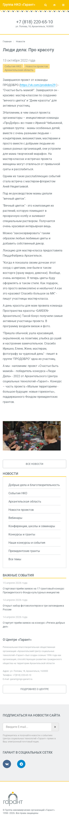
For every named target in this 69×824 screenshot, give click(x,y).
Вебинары (15, 518)
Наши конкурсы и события (26, 542)
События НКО (13, 66)
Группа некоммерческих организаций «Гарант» (30, 810)
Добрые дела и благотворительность (34, 485)
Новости (10, 474)
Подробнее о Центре (34, 689)
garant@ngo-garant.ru (21, 679)
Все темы (14, 559)
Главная (7, 41)
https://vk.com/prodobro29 (38, 85)
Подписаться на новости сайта (31, 715)
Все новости (34, 463)
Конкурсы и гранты (21, 534)
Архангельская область (19, 70)
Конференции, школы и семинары (31, 526)
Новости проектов (37, 66)
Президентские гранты (24, 551)
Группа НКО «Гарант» (19, 4)
